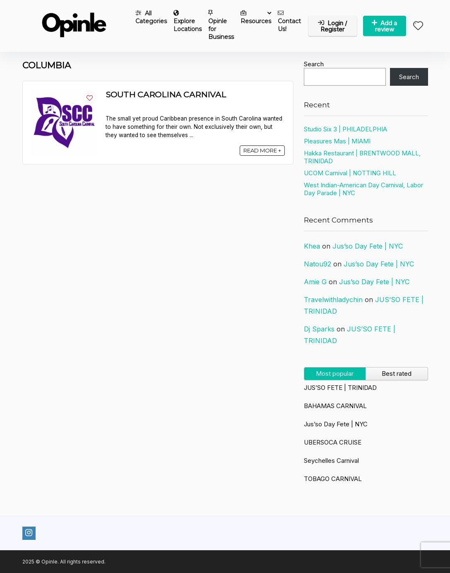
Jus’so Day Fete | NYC (367, 246)
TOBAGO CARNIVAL (333, 479)
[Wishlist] (418, 26)
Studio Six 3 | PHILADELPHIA (345, 129)
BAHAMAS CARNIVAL (335, 406)
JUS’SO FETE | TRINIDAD (340, 388)
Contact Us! (289, 21)
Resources (256, 17)
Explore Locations (187, 21)
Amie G (315, 282)
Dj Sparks (319, 329)
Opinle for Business (221, 25)
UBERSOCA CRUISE (332, 442)
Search (314, 64)
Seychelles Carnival (331, 460)
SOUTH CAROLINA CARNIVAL (166, 94)
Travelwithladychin (333, 299)
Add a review (384, 26)
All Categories (151, 17)
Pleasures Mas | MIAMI (337, 141)
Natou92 (317, 264)
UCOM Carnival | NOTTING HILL (350, 173)
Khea (312, 246)
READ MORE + (262, 150)
